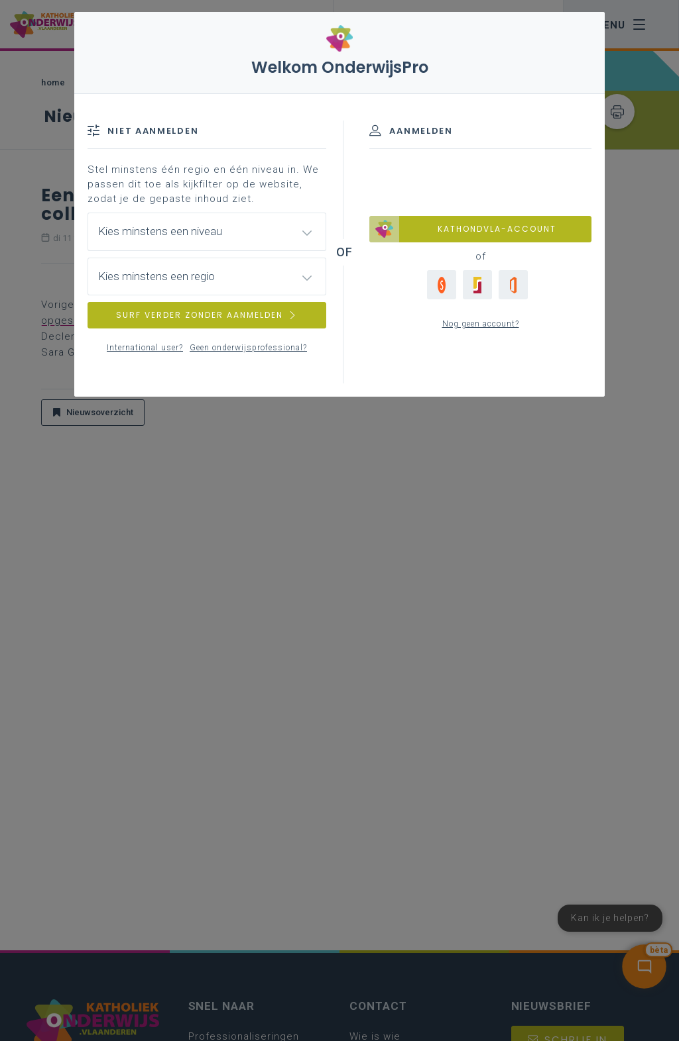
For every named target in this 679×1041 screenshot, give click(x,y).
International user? (145, 347)
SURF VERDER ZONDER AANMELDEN (207, 315)
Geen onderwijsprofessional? (248, 347)
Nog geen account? (480, 323)
